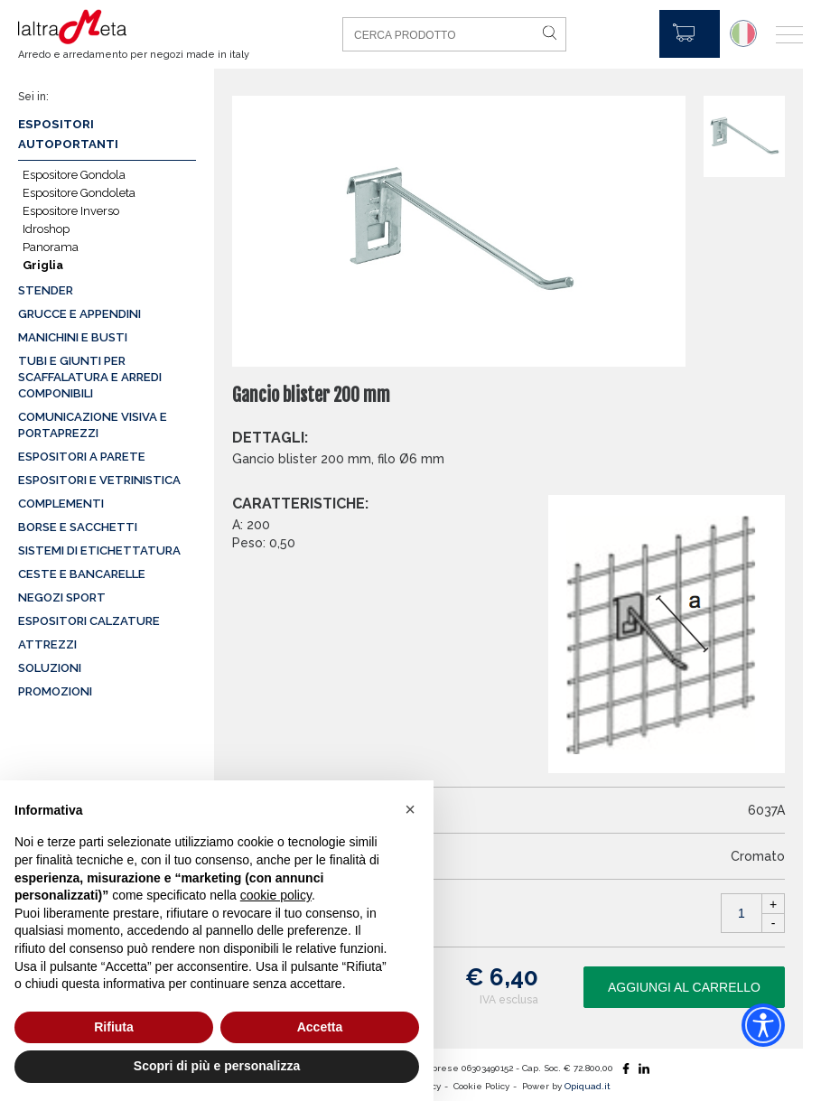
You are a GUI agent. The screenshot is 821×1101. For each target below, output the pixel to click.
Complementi (61, 503)
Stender (45, 290)
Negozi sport (62, 597)
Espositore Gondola (74, 175)
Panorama (51, 247)
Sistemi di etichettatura (99, 550)
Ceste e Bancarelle (81, 574)
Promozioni (55, 691)
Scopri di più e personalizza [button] (217, 1066)
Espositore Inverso (71, 211)
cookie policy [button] (276, 895)
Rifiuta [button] (114, 1027)
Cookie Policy (481, 1086)
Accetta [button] (320, 1027)
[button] (410, 809)
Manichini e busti (72, 337)
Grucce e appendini (79, 314)
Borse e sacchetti (77, 527)
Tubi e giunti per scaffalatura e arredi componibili (90, 377)
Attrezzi (47, 644)
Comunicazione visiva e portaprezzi (92, 425)
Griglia (43, 265)
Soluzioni (49, 668)
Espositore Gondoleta (79, 193)
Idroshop (46, 229)
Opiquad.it (587, 1086)
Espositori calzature (89, 621)
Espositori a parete (81, 456)
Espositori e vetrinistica (99, 480)
